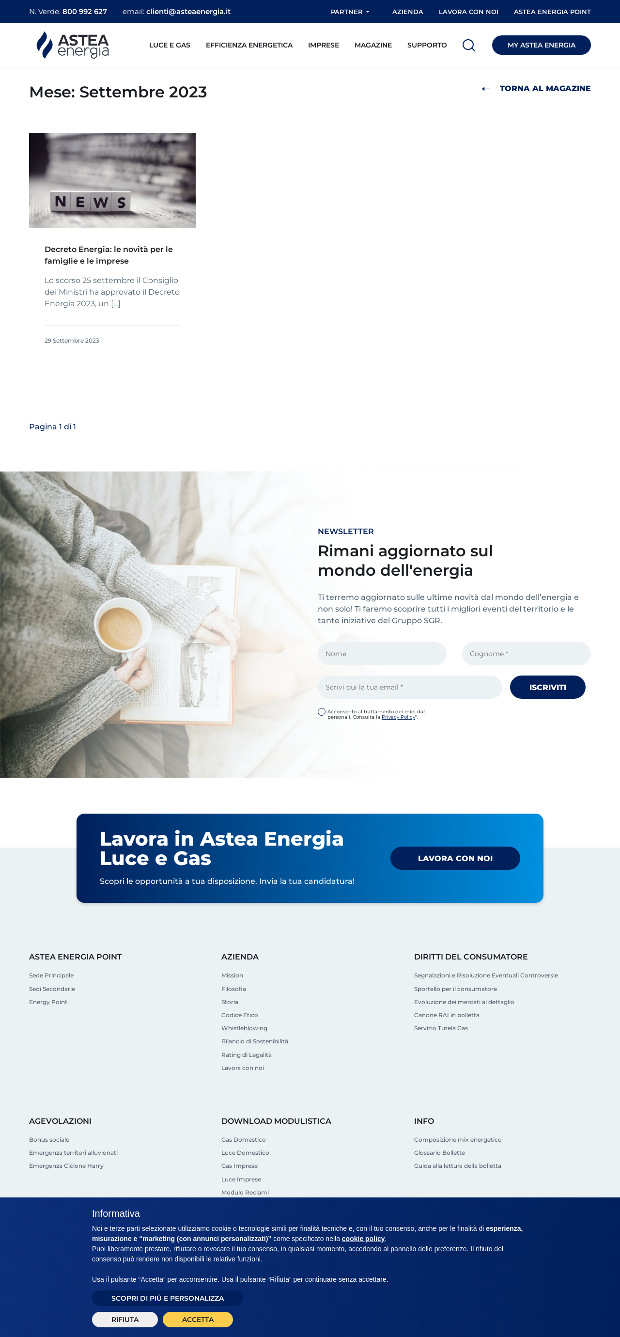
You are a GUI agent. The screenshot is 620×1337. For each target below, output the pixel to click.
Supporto (427, 45)
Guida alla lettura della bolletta (457, 1165)
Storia (229, 1002)
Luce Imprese (241, 1179)
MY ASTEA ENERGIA (541, 45)
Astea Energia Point (552, 12)
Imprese (323, 45)
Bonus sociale (49, 1139)
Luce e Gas (169, 45)
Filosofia (233, 988)
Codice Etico (239, 1015)
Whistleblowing (244, 1028)
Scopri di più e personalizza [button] (167, 1298)
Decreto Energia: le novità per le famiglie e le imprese (109, 255)
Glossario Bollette (439, 1152)
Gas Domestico (243, 1139)
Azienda (407, 12)
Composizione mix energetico (458, 1139)
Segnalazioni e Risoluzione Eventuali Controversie (486, 975)
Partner (347, 12)
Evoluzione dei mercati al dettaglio (464, 1002)
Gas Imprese (239, 1165)
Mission (232, 975)
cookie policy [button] (363, 1239)
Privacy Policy (398, 717)
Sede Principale (51, 975)
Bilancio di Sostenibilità (254, 1041)
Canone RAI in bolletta (447, 1015)
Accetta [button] (198, 1319)
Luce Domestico (245, 1152)
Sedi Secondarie (52, 988)
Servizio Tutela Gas (441, 1028)
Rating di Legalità (246, 1054)
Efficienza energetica (249, 45)
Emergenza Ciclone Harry (66, 1165)
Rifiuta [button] (125, 1319)
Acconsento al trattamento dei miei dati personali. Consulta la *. (377, 714)
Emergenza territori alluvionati (73, 1152)
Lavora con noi (468, 12)
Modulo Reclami (245, 1192)
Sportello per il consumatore (455, 988)
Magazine (373, 45)
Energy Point (48, 1002)
